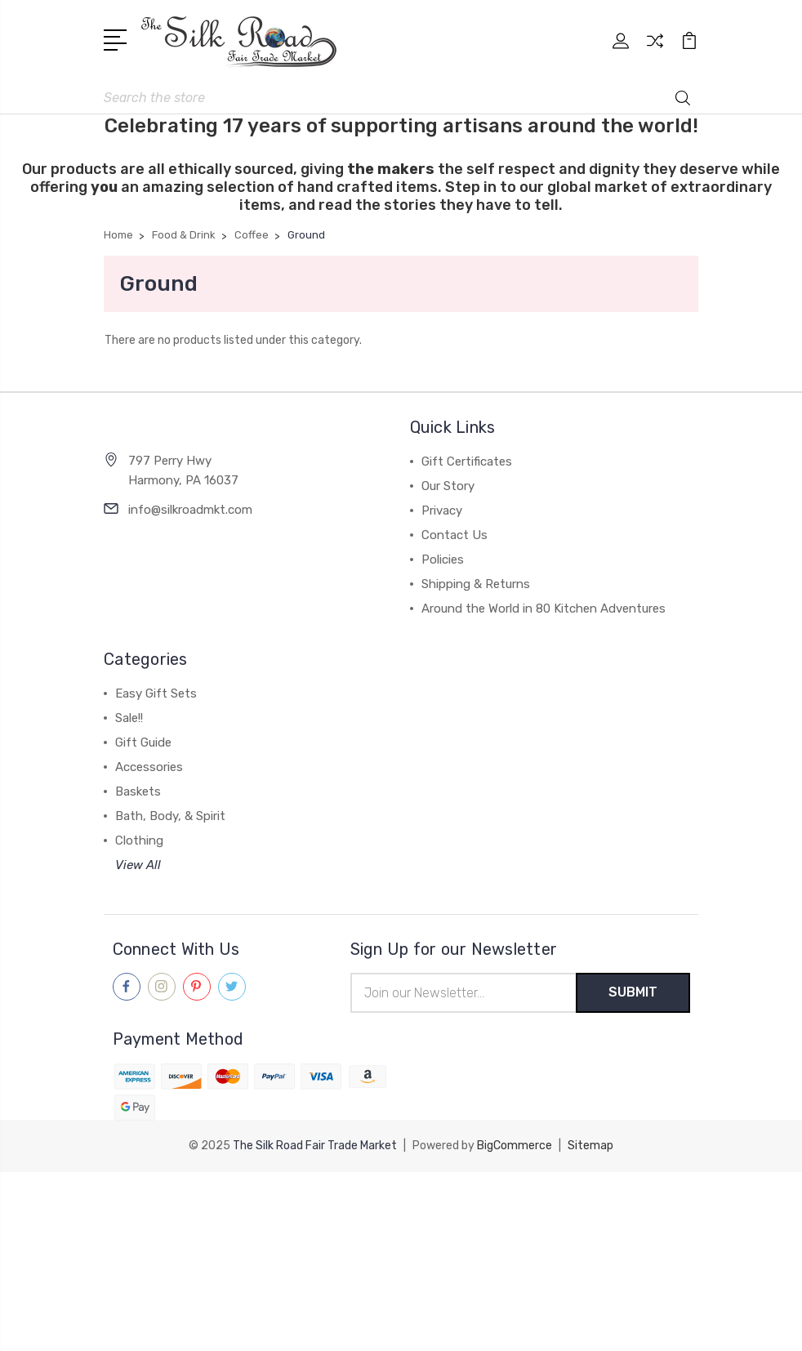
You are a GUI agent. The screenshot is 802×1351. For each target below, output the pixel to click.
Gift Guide (143, 742)
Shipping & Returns (475, 584)
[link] (401, 1202)
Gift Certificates (466, 461)
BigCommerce (514, 1146)
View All (138, 865)
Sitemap (590, 1146)
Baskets (138, 791)
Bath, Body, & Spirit (170, 816)
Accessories (149, 767)
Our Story (448, 486)
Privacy (441, 510)
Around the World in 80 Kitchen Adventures (543, 608)
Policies (442, 559)
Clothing (139, 840)
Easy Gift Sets (156, 693)
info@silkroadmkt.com (190, 509)
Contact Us (454, 535)
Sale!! (129, 718)
